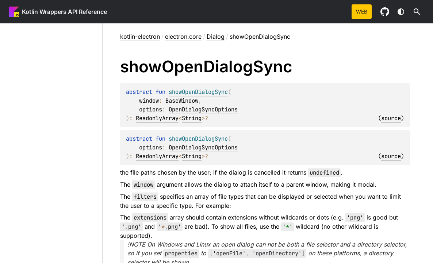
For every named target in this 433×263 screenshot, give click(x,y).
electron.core (183, 36)
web (361, 11)
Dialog (216, 36)
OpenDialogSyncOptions (203, 109)
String (192, 118)
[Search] (417, 11)
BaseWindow (181, 100)
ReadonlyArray (157, 118)
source (391, 118)
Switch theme (401, 11)
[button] (417, 11)
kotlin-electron (140, 36)
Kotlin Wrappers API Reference (64, 11)
